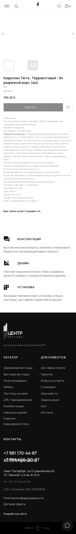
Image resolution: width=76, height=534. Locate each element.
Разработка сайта (15, 514)
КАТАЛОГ (11, 357)
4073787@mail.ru (20, 460)
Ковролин (10, 418)
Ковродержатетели (16, 424)
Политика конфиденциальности (24, 498)
